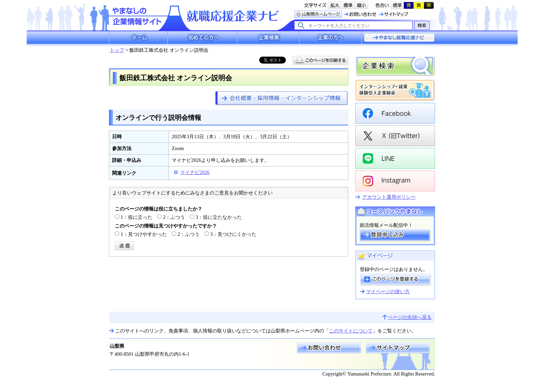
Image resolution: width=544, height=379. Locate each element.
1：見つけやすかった (144, 234)
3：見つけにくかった (233, 234)
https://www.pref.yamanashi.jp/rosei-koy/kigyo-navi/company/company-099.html (281, 98)
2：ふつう (174, 217)
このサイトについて (351, 330)
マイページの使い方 (388, 291)
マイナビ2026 (195, 172)
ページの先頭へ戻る (410, 317)
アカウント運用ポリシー (389, 197)
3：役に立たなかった (219, 217)
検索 (421, 25)
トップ (117, 50)
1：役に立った (136, 217)
